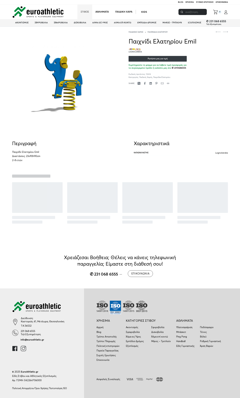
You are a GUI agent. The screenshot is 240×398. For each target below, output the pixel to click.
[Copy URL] (168, 83)
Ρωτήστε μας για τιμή (158, 59)
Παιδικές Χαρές (136, 32)
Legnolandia (221, 152)
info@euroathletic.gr (32, 340)
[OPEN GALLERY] (63, 82)
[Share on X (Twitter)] (139, 83)
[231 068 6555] (15, 333)
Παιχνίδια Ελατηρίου (158, 32)
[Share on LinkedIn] (150, 83)
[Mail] (162, 83)
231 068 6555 (28, 331)
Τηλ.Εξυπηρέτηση (213, 24)
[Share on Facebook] (144, 83)
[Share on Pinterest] (156, 83)
